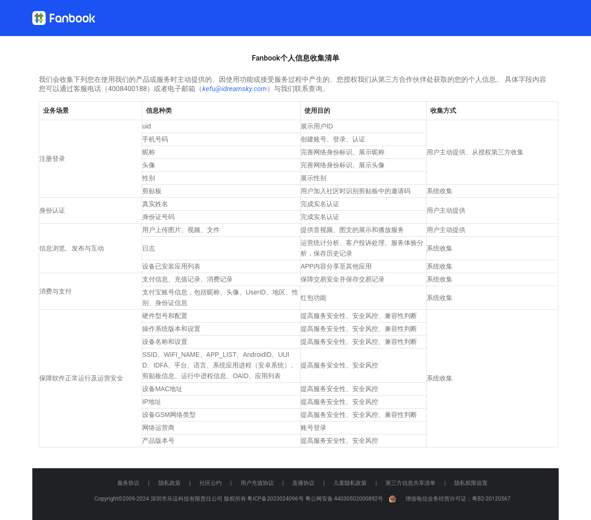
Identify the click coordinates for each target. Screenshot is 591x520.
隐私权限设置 (471, 483)
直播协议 (303, 483)
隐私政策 (169, 483)
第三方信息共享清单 (410, 483)
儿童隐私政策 (350, 483)
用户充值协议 (257, 483)
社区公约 (210, 483)
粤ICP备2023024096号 (275, 499)
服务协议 (128, 483)
